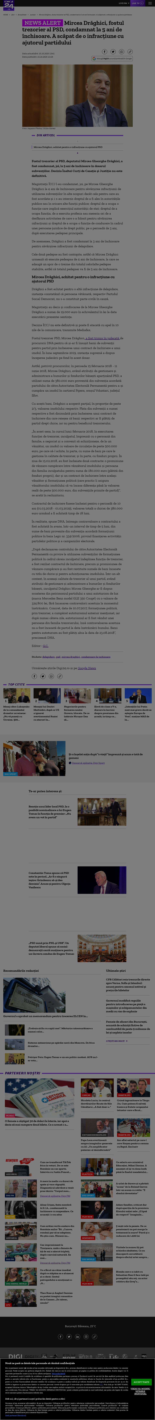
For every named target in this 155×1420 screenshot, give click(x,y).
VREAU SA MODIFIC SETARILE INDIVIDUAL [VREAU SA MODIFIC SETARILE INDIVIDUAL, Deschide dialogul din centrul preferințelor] (140, 1391)
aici (101, 1384)
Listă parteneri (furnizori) (15, 1415)
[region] (77, 1389)
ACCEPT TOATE (141, 1382)
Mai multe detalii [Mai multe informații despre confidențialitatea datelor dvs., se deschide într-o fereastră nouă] (58, 1373)
